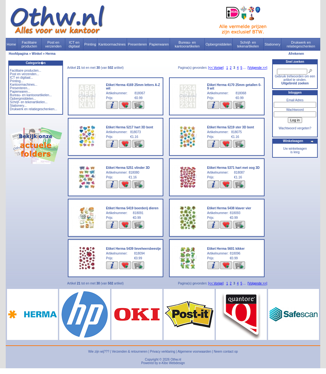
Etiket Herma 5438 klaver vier (229, 208)
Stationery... (18, 105)
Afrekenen (296, 53)
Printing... (16, 81)
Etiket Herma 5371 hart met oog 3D (233, 167)
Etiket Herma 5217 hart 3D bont (129, 127)
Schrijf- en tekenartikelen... (28, 102)
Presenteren (137, 44)
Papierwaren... (20, 91)
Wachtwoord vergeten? (295, 128)
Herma (50, 53)
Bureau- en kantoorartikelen (187, 44)
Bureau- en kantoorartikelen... (31, 95)
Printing (90, 44)
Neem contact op (226, 351)
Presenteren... (20, 88)
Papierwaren (159, 44)
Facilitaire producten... (25, 70)
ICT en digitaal (74, 44)
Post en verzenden (53, 44)
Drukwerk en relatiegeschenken (301, 44)
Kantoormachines (112, 44)
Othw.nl (176, 359)
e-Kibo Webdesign (172, 363)
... (244, 67)
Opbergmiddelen (218, 44)
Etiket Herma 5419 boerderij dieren (132, 208)
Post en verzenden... (24, 74)
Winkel (37, 53)
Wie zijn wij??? (98, 351)
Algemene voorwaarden (194, 351)
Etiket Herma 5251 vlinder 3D (128, 167)
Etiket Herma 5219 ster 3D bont (230, 127)
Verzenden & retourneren (129, 351)
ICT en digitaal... (21, 77)
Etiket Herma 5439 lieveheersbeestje (133, 248)
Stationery (272, 44)
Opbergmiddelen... (23, 98)
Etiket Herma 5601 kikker (226, 248)
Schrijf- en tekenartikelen (248, 44)
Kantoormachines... (23, 84)
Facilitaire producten (29, 44)
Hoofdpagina (18, 53)
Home (11, 44)
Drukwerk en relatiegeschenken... (33, 109)
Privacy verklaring (162, 351)
